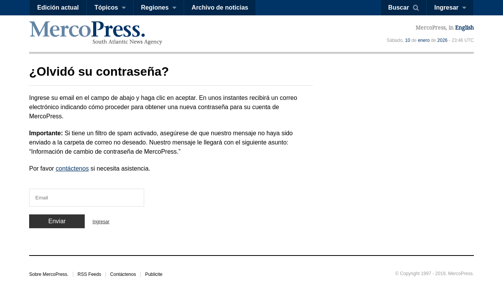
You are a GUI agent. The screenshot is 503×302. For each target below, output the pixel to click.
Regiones (155, 7)
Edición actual (58, 7)
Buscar (398, 7)
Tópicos (106, 7)
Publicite (153, 274)
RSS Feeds (89, 274)
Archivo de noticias (220, 7)
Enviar (57, 221)
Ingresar (446, 7)
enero (424, 40)
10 (407, 40)
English (464, 27)
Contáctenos (123, 274)
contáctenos (72, 168)
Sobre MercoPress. (49, 274)
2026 (442, 40)
